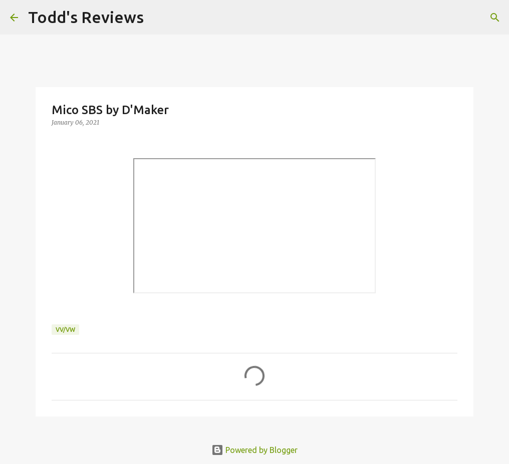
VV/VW (65, 329)
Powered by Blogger (254, 449)
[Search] (158, 18)
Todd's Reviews (86, 17)
